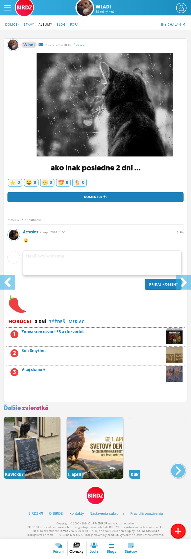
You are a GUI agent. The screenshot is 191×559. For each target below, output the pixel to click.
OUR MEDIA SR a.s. (100, 523)
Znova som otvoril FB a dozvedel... (95, 333)
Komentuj (95, 197)
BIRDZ (95, 496)
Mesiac (77, 321)
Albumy (45, 24)
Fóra (74, 24)
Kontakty (76, 513)
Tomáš (63, 531)
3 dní (40, 321)
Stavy (29, 24)
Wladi (105, 9)
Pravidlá (146, 513)
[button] (174, 468)
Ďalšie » (78, 45)
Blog (61, 24)
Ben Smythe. (95, 352)
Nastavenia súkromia (107, 513)
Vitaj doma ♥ (95, 371)
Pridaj (163, 284)
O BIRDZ (56, 513)
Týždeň (57, 321)
